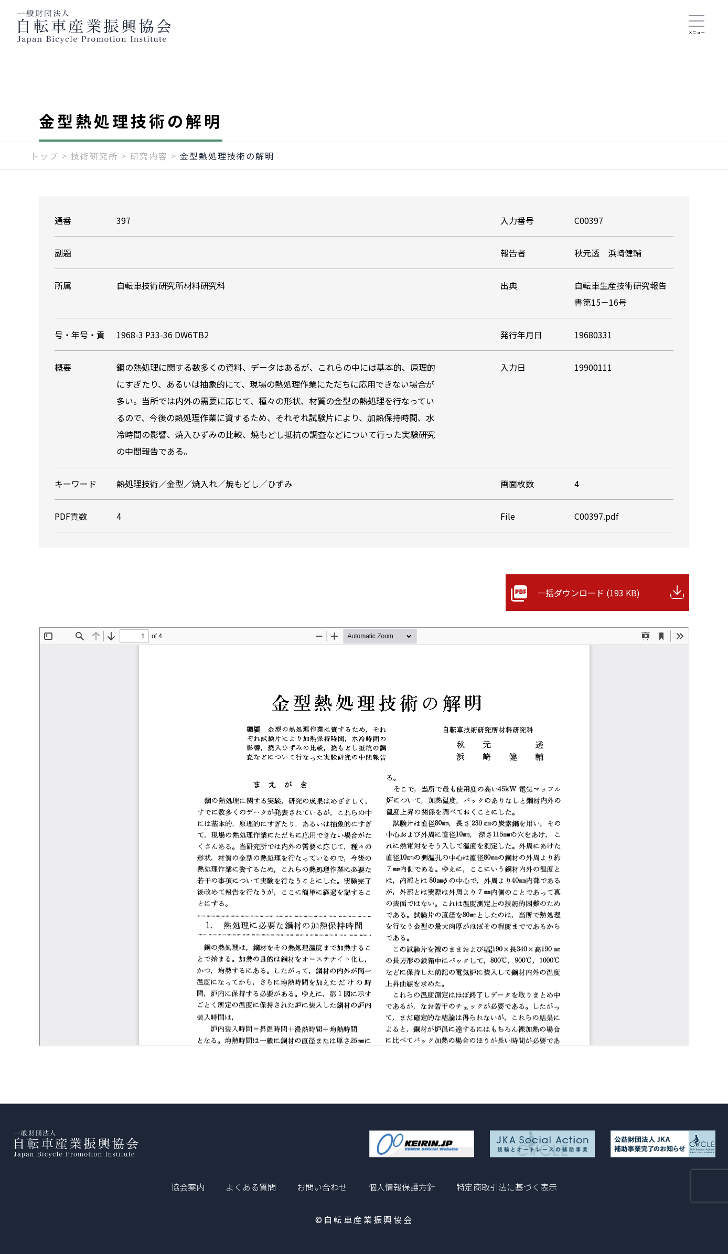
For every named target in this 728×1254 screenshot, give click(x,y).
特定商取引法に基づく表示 (506, 1187)
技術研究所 (94, 155)
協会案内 (188, 1187)
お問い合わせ (322, 1187)
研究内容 (149, 155)
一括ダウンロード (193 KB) (588, 592)
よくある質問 (251, 1187)
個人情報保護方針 (401, 1187)
